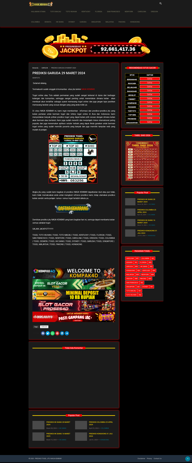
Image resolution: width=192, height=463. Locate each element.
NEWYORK (125, 10)
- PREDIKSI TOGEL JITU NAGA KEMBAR (48, 459)
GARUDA (80, 17)
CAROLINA (137, 10)
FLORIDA (95, 10)
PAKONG (117, 17)
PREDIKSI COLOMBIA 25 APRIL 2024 (101, 424)
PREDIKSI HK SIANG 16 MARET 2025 (58, 435)
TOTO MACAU (54, 10)
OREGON (148, 10)
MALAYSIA (105, 17)
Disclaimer (141, 459)
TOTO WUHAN (69, 10)
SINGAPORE (92, 17)
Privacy (149, 459)
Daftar (149, 79)
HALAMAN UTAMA (38, 10)
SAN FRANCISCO (109, 10)
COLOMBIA (35, 17)
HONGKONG (129, 17)
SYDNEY (69, 17)
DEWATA (47, 17)
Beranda (35, 68)
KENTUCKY (83, 10)
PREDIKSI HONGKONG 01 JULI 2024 (101, 435)
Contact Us (158, 459)
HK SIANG (58, 17)
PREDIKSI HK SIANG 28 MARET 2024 (58, 424)
